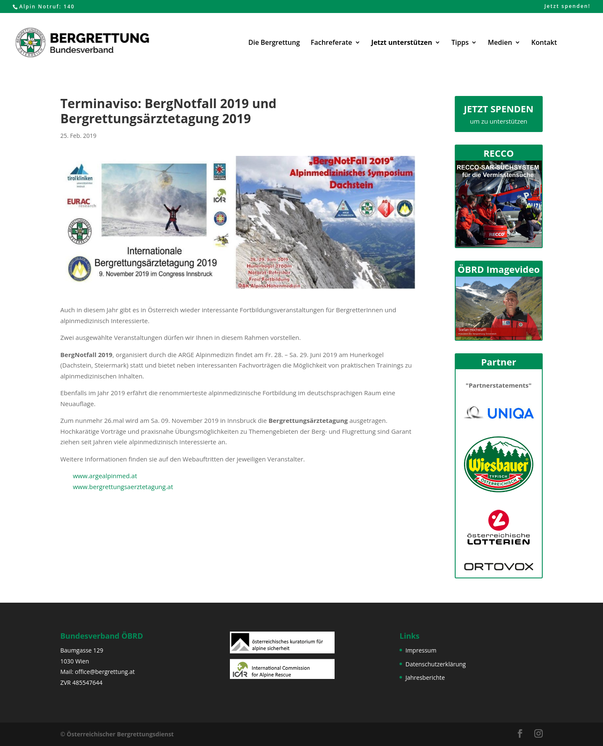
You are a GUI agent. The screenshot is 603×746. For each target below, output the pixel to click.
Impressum (420, 650)
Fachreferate (331, 43)
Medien (500, 43)
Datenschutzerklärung (435, 664)
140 (69, 6)
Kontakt (544, 43)
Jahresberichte (425, 677)
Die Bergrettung (274, 43)
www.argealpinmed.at (105, 475)
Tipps (460, 43)
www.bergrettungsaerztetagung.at (123, 486)
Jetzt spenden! (567, 7)
